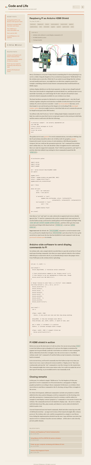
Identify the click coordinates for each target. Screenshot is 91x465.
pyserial (60, 27)
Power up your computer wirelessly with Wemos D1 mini (14, 65)
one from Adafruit (63, 104)
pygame (54, 27)
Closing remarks (37, 40)
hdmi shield (47, 27)
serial (74, 27)
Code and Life (18, 6)
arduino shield (66, 24)
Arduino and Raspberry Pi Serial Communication (14, 55)
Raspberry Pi (41, 24)
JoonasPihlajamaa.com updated (13, 36)
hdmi (41, 27)
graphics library (34, 27)
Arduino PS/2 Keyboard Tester (13, 70)
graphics (74, 24)
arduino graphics (56, 24)
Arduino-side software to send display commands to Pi (48, 35)
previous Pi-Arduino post (37, 235)
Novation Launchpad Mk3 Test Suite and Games (14, 25)
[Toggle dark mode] (82, 7)
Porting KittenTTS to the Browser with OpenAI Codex (14, 20)
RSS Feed (10, 45)
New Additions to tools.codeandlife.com (13, 29)
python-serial (67, 27)
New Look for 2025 (12, 33)
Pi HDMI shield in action (39, 38)
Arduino (48, 24)
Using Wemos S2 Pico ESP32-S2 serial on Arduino (14, 60)
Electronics (33, 24)
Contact (18, 45)
